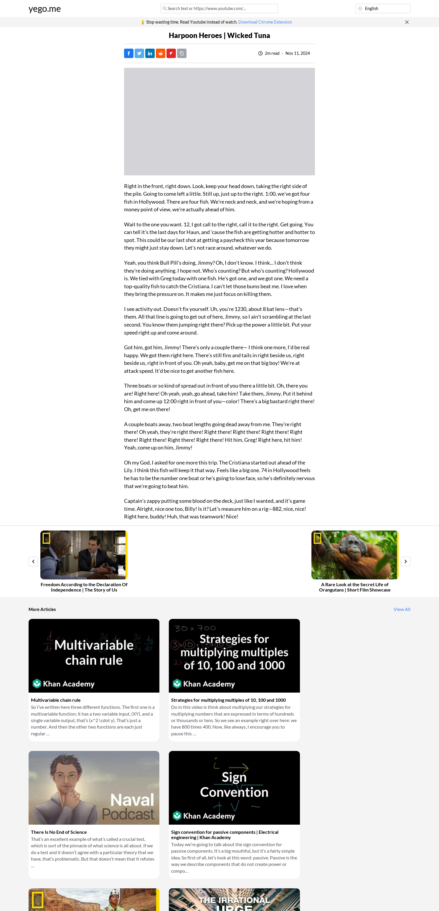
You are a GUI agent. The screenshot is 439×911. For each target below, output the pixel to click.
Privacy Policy (127, 899)
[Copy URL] (182, 53)
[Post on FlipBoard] (171, 53)
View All (402, 609)
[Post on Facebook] (128, 53)
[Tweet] (139, 53)
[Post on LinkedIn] (150, 53)
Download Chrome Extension (265, 22)
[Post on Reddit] (160, 53)
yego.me (45, 9)
